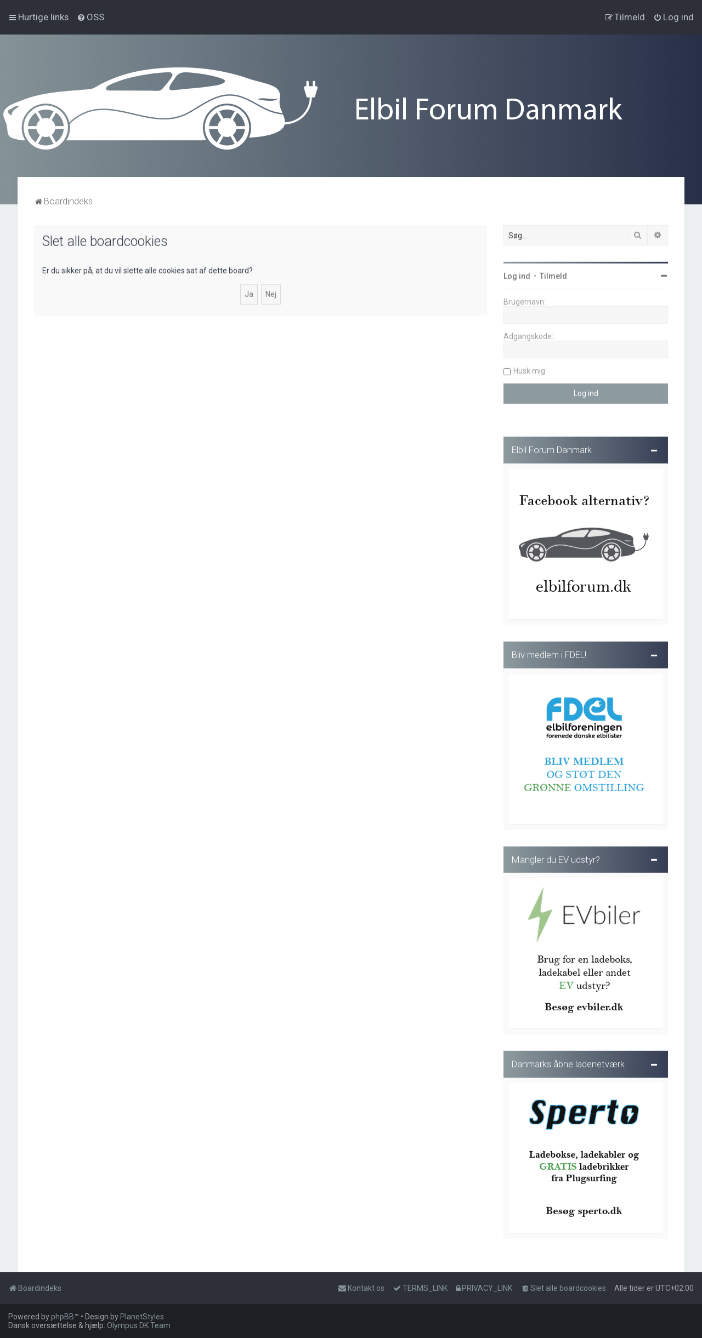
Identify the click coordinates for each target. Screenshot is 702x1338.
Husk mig (529, 369)
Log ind (516, 274)
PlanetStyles (142, 1316)
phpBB (62, 1316)
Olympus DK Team (139, 1325)
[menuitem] (90, 17)
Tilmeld (553, 274)
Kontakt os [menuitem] (361, 1288)
